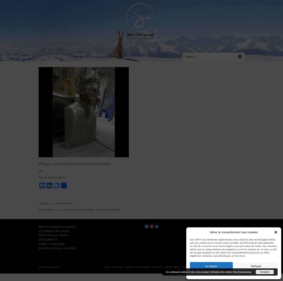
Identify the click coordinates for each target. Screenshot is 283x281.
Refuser (256, 266)
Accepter (211, 266)
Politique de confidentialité (234, 274)
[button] (276, 232)
